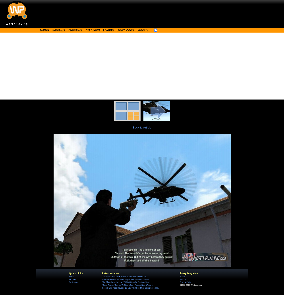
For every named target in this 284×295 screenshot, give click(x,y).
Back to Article (142, 127)
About (182, 277)
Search (142, 30)
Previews (75, 30)
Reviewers (73, 282)
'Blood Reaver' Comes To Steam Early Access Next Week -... (127, 285)
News (71, 277)
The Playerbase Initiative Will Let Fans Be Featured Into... (126, 282)
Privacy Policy (185, 282)
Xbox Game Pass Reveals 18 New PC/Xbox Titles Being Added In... (130, 288)
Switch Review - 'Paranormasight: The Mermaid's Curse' (126, 279)
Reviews (58, 30)
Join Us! (183, 279)
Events (108, 30)
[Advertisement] (142, 66)
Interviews (92, 30)
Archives (72, 279)
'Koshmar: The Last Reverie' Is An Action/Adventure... (124, 277)
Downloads (125, 30)
